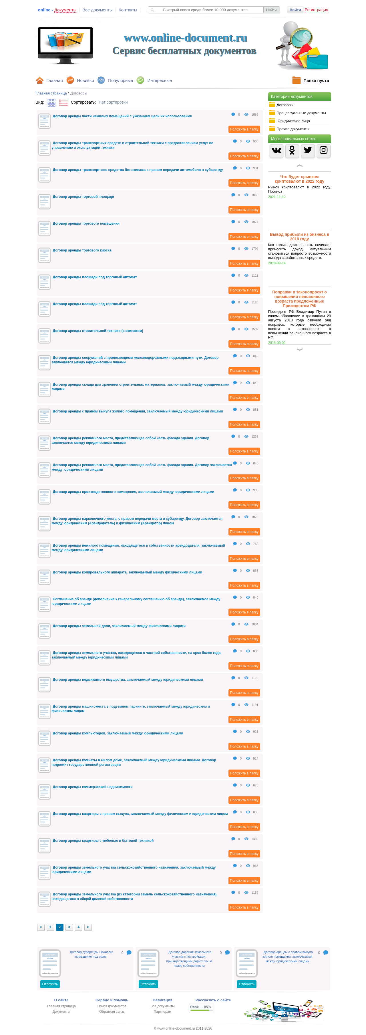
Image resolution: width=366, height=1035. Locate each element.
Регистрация (316, 9)
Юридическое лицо (289, 120)
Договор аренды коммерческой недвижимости (93, 787)
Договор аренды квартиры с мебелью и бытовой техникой (103, 841)
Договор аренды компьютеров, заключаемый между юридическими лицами (118, 733)
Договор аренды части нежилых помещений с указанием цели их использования (122, 116)
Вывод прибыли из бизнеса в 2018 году (299, 236)
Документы (61, 1012)
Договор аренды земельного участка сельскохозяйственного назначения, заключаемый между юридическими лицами (134, 869)
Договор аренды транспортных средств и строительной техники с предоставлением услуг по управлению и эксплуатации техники (133, 145)
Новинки (85, 80)
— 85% (200, 1007)
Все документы (97, 9)
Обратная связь (111, 1012)
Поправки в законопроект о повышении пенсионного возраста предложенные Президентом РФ (299, 299)
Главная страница (51, 93)
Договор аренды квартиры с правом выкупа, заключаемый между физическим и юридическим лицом (140, 814)
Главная (55, 80)
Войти (295, 10)
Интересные (159, 80)
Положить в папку (244, 129)
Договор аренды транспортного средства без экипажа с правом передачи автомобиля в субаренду (138, 170)
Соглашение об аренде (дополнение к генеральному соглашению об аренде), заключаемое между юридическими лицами (136, 601)
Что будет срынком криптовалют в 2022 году (300, 179)
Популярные (120, 80)
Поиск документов (112, 1006)
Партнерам (162, 1012)
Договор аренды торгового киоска (82, 250)
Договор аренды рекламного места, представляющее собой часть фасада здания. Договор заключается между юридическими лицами (130, 440)
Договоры (281, 104)
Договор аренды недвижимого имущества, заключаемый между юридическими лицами (128, 680)
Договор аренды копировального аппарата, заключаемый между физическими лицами (127, 572)
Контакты (128, 9)
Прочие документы (289, 128)
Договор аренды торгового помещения (86, 223)
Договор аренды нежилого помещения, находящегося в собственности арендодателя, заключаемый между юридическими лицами (138, 547)
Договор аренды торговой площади (83, 197)
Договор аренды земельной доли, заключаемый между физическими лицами (119, 626)
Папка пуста (316, 80)
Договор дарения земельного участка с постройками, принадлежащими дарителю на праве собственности (189, 958)
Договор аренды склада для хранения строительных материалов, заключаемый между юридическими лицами (141, 386)
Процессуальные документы (297, 112)
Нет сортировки (113, 102)
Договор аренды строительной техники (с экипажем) (98, 331)
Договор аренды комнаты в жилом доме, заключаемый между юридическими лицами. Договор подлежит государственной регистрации (134, 762)
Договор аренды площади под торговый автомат (95, 277)
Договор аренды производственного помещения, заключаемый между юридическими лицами (133, 492)
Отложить (50, 984)
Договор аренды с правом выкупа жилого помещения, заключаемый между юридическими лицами (138, 411)
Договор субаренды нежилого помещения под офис (91, 954)
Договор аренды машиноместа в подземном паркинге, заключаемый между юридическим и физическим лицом (131, 708)
